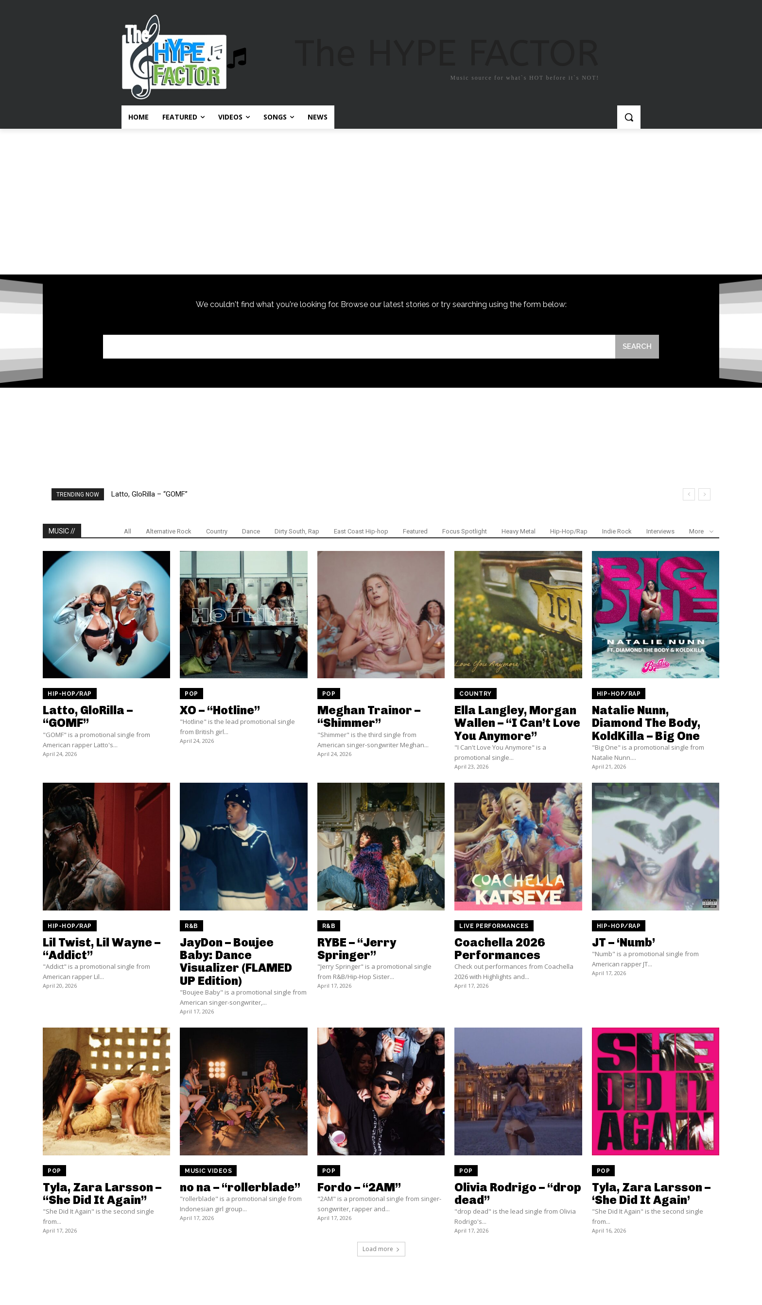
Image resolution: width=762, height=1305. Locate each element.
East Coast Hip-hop (361, 531)
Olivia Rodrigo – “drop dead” (517, 1193)
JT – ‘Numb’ (623, 942)
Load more (381, 1249)
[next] (704, 494)
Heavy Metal (519, 531)
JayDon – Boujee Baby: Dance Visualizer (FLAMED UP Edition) (236, 961)
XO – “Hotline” (220, 710)
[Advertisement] (381, 202)
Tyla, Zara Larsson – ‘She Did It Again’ (651, 1193)
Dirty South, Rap (297, 531)
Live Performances (494, 926)
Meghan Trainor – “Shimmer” (368, 716)
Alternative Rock (168, 531)
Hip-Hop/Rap (569, 531)
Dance (251, 531)
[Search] (637, 347)
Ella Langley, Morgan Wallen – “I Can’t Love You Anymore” (517, 723)
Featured (415, 531)
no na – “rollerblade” (240, 1187)
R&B (191, 926)
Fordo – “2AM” (359, 1187)
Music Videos (208, 1171)
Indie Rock (617, 531)
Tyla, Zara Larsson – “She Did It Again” (102, 1193)
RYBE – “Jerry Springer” (356, 948)
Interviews (660, 531)
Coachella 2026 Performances (499, 948)
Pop (191, 693)
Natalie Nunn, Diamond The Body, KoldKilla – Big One (646, 723)
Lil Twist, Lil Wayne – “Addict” (101, 948)
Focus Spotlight (464, 531)
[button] (629, 117)
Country (216, 531)
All (127, 531)
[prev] (689, 494)
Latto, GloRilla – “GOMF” (149, 494)
